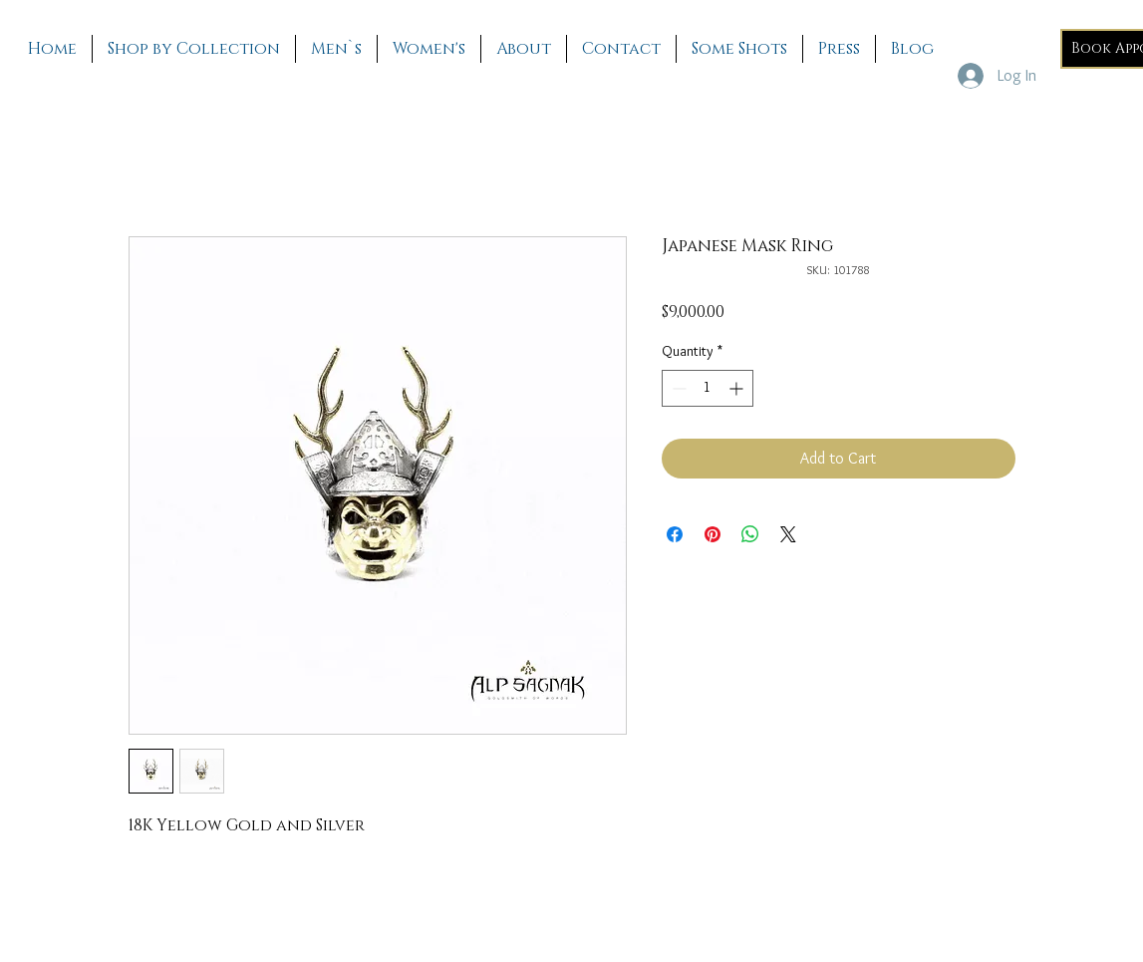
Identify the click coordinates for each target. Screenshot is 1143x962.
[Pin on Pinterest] (712, 534)
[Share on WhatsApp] (750, 534)
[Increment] (737, 388)
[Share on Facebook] (675, 534)
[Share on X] (788, 534)
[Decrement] (677, 388)
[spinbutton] (707, 388)
